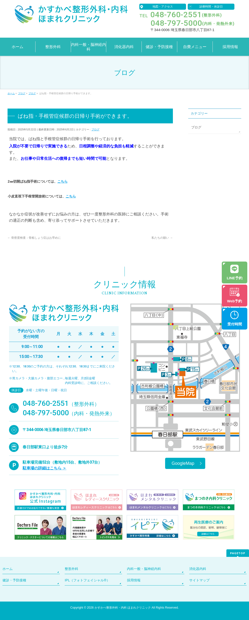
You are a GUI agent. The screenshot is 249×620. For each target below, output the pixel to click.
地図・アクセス (162, 6)
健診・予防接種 (14, 580)
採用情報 (134, 580)
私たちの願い (162, 237)
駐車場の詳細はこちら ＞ (44, 468)
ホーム (7, 569)
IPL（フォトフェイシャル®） (87, 580)
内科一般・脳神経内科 (144, 569)
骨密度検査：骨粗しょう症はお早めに (34, 237)
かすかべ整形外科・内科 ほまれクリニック (123, 607)
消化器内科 (197, 569)
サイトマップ (199, 580)
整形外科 (71, 569)
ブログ (95, 129)
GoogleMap (183, 463)
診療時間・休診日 (211, 6)
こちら (62, 181)
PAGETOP (237, 553)
